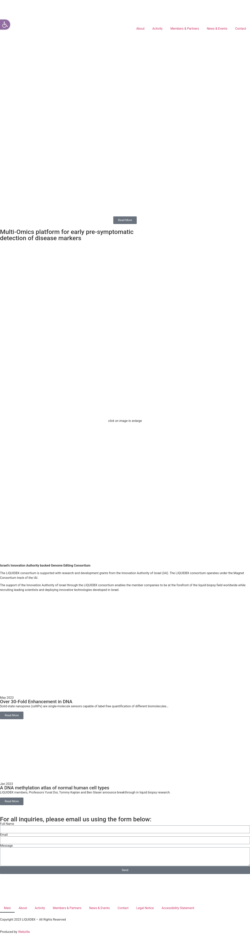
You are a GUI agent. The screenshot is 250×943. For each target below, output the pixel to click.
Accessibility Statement (178, 908)
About (140, 28)
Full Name (7, 823)
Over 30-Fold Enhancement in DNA (36, 701)
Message (6, 845)
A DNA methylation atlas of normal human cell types (54, 788)
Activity (157, 28)
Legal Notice (145, 908)
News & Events (217, 28)
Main (7, 908)
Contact (240, 28)
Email (4, 834)
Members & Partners (184, 28)
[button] (5, 24)
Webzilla (24, 932)
